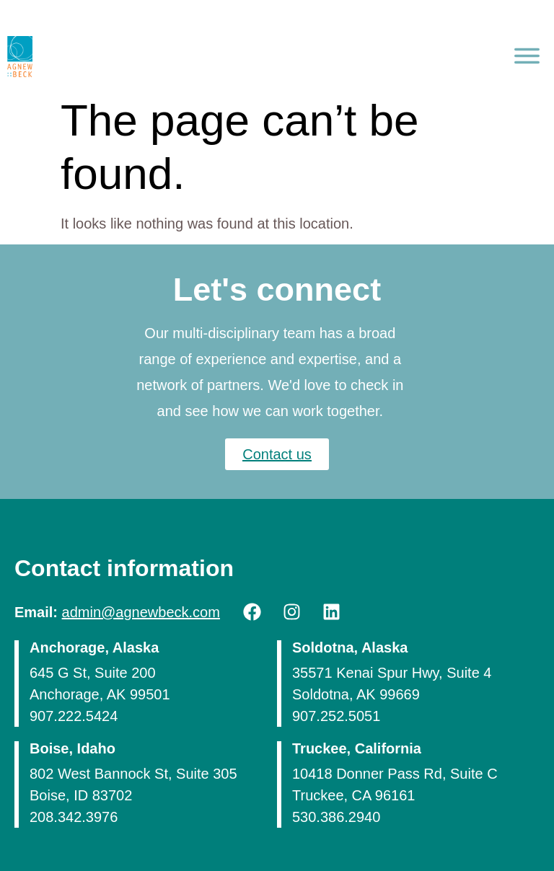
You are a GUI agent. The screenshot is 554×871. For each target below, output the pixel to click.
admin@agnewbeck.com (141, 612)
